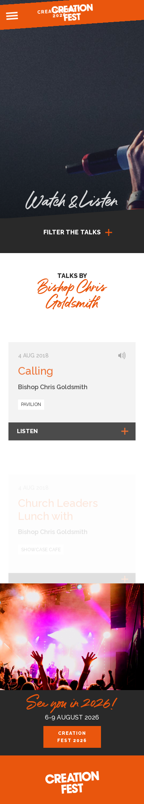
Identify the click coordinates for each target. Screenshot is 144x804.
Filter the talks (72, 232)
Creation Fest (72, 12)
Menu (12, 16)
